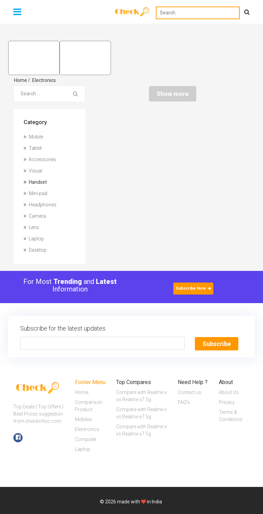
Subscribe (216, 343)
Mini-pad (35, 193)
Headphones (40, 204)
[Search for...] (40, 94)
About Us (229, 392)
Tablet (33, 148)
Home (22, 80)
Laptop (34, 238)
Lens (31, 227)
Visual (33, 171)
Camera (35, 216)
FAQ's (184, 402)
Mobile (33, 137)
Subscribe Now (193, 288)
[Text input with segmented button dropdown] (102, 343)
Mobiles (83, 419)
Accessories (40, 159)
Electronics (44, 80)
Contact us (189, 392)
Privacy (227, 402)
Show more (172, 93)
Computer (86, 439)
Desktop (35, 250)
